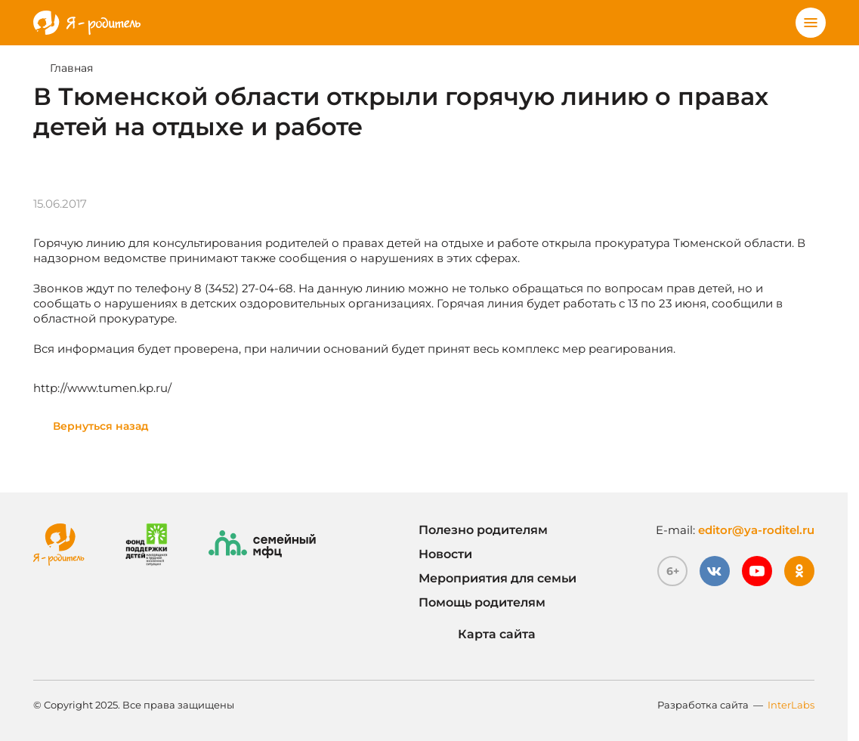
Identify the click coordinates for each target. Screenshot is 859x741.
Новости (445, 554)
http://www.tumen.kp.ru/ (102, 388)
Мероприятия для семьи (497, 578)
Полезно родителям (483, 530)
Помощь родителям (482, 602)
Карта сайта (477, 634)
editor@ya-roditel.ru (756, 530)
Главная (71, 68)
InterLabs (791, 705)
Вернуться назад (101, 426)
